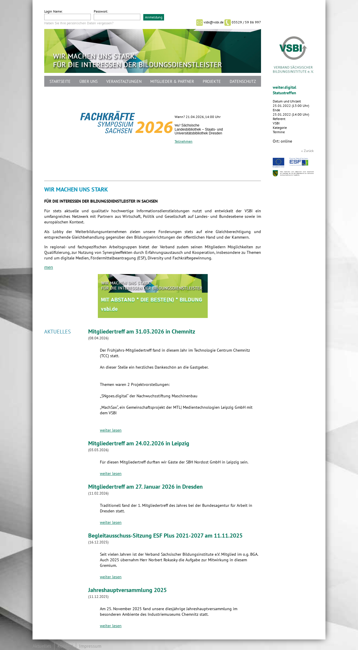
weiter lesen (111, 430)
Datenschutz (243, 81)
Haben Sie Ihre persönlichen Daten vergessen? (78, 23)
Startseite (60, 81)
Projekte (212, 81)
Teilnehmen (183, 141)
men (48, 267)
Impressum (90, 646)
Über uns (88, 81)
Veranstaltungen (124, 81)
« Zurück (307, 151)
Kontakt (65, 646)
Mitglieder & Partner (172, 81)
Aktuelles (42, 646)
